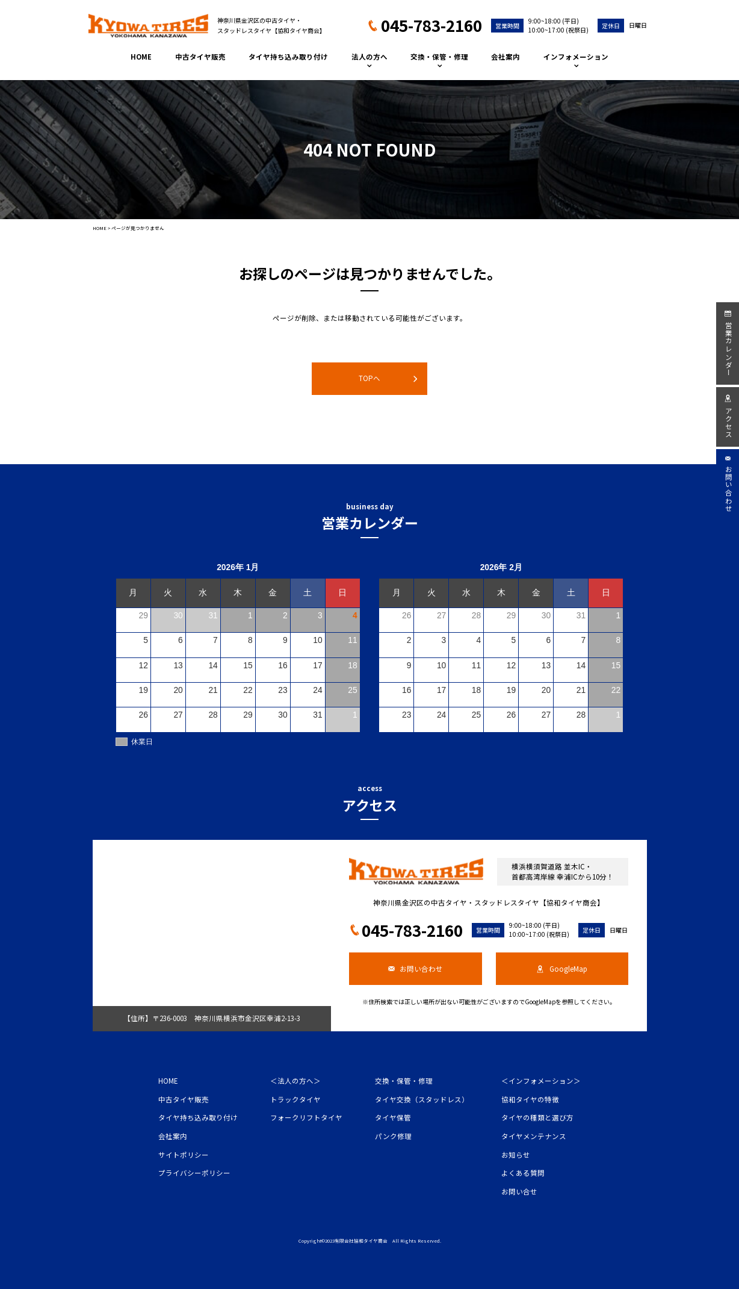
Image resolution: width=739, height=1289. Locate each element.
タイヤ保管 (393, 1117)
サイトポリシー (183, 1155)
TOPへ (388, 378)
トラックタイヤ (295, 1099)
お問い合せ (519, 1191)
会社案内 (505, 56)
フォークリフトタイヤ (306, 1117)
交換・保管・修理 (439, 59)
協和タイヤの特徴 (530, 1099)
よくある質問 (523, 1173)
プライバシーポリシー (194, 1173)
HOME (141, 56)
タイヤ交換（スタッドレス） (422, 1099)
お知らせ (515, 1155)
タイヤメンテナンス (533, 1136)
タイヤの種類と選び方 (537, 1117)
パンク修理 (393, 1136)
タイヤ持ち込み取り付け (288, 56)
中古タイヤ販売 (200, 56)
